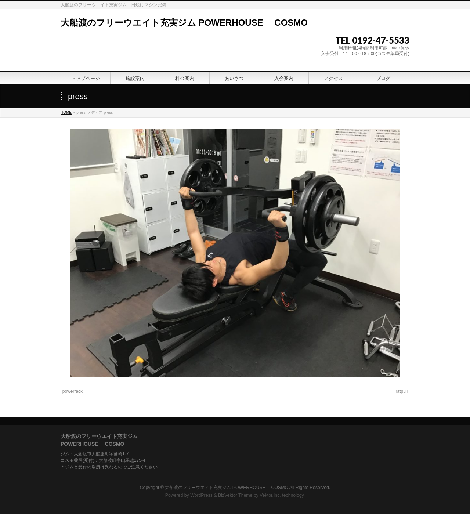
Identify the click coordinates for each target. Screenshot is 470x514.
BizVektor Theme (235, 495)
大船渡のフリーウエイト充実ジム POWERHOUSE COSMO (184, 23)
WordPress (201, 495)
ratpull (402, 391)
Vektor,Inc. (270, 495)
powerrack (72, 391)
